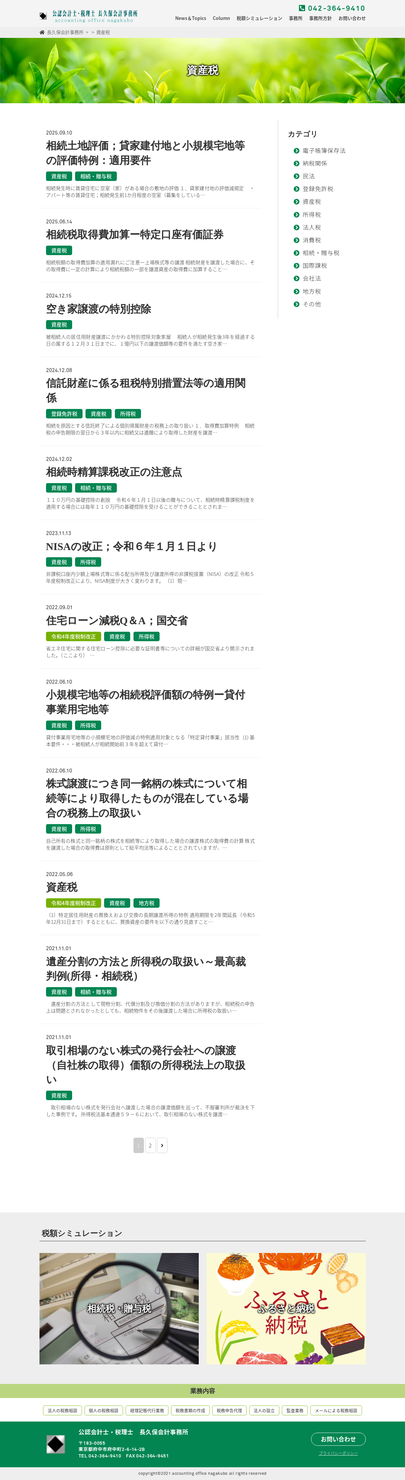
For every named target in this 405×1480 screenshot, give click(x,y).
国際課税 (315, 266)
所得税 (312, 215)
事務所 (296, 18)
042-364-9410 (332, 8)
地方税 (312, 292)
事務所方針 (320, 18)
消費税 (312, 241)
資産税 (312, 202)
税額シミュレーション (259, 18)
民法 (309, 177)
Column (221, 18)
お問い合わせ (352, 18)
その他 (312, 305)
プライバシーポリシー (338, 1453)
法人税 (312, 228)
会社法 (312, 279)
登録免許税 (318, 189)
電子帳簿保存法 (324, 151)
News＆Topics (190, 18)
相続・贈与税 (321, 253)
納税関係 (315, 164)
